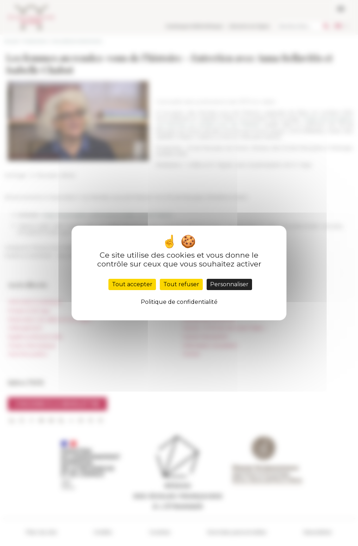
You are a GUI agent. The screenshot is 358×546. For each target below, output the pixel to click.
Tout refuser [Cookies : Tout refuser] (181, 284)
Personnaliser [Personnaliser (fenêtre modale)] (229, 284)
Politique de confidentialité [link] (179, 302)
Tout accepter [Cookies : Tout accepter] (132, 284)
